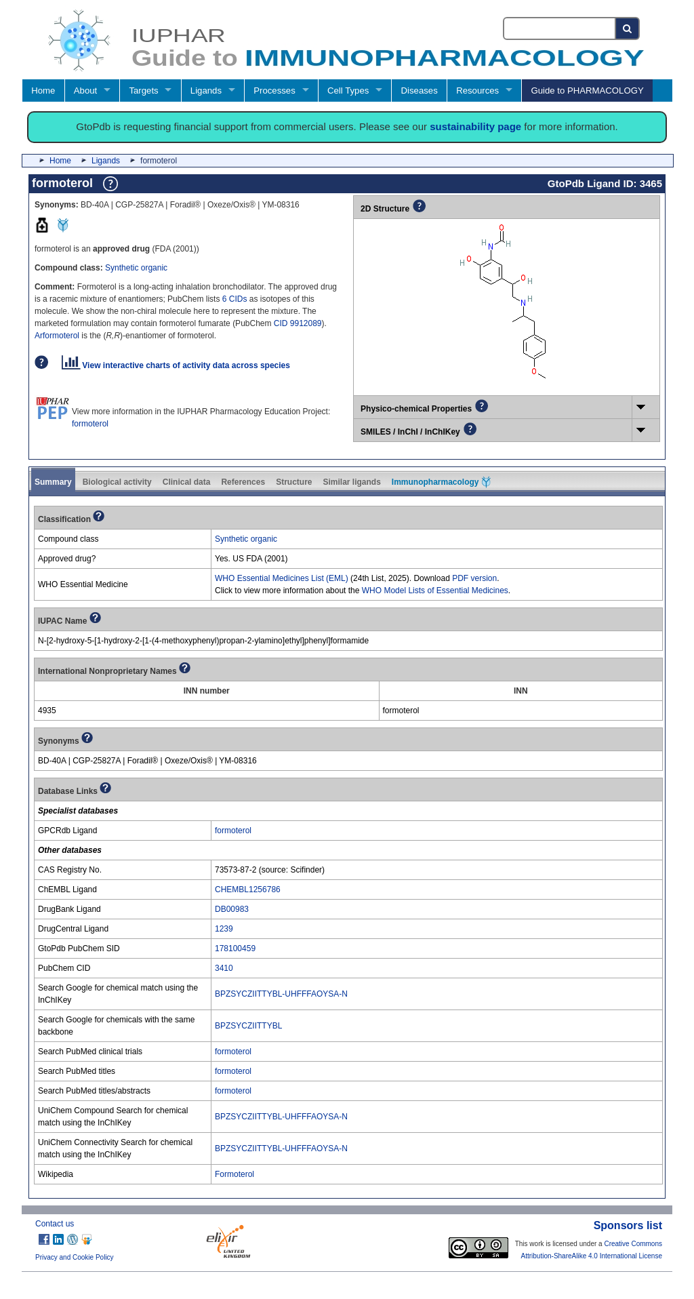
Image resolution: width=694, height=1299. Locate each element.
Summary (53, 482)
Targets (143, 90)
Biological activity (117, 482)
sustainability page (475, 126)
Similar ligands (351, 482)
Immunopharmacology (441, 482)
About (85, 90)
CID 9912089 (298, 323)
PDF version (474, 578)
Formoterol (234, 1174)
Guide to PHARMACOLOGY (587, 90)
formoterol (90, 423)
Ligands (206, 90)
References (243, 482)
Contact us (54, 1223)
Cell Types (348, 90)
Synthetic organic (136, 268)
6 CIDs (234, 299)
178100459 (235, 948)
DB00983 (232, 909)
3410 (224, 968)
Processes (274, 90)
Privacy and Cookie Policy (74, 1257)
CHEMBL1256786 (248, 889)
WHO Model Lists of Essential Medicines (435, 590)
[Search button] (628, 28)
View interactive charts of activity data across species (176, 365)
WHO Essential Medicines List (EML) (281, 578)
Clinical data (187, 482)
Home (43, 90)
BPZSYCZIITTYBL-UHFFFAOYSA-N (281, 994)
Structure (294, 482)
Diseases (419, 90)
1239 (224, 929)
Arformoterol (57, 335)
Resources (477, 90)
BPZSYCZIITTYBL (248, 1026)
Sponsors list (628, 1225)
